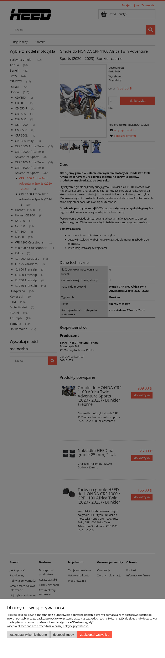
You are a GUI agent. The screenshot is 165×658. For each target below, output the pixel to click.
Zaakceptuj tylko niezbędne (28, 634)
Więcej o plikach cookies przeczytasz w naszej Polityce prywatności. (48, 626)
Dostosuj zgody (63, 634)
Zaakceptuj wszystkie (94, 634)
